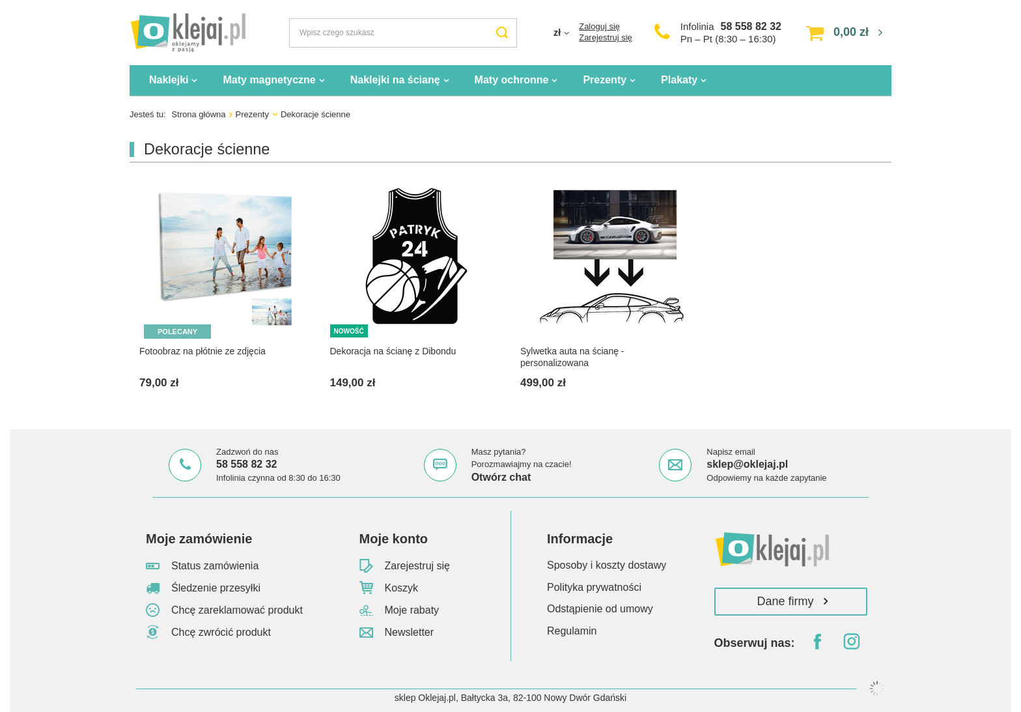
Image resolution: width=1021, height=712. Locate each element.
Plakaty (679, 79)
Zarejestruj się (605, 37)
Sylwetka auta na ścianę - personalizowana (572, 357)
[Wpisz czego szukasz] (403, 33)
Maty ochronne (512, 79)
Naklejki (168, 79)
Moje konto (393, 539)
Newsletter (409, 632)
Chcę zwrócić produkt (221, 632)
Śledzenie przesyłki (215, 587)
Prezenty (604, 79)
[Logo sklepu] (187, 32)
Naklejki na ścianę (395, 79)
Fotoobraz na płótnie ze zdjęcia (202, 351)
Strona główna (198, 114)
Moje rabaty (412, 610)
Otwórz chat (501, 477)
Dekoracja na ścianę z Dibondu (393, 351)
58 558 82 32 (751, 26)
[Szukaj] (502, 33)
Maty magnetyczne (269, 79)
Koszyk (402, 587)
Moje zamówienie (199, 539)
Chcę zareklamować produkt (237, 610)
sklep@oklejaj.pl (747, 464)
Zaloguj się (599, 26)
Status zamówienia (215, 565)
